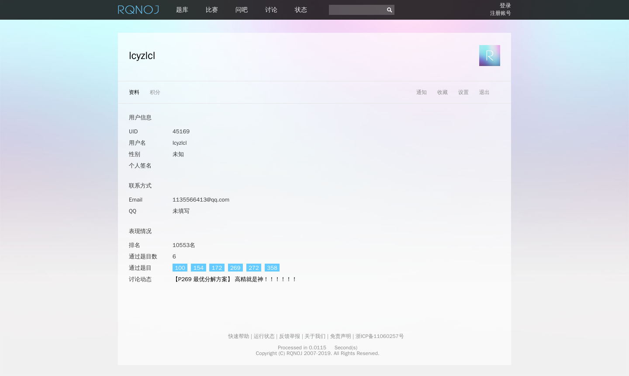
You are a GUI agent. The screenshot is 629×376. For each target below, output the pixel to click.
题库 (182, 10)
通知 (421, 92)
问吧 (241, 10)
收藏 (442, 92)
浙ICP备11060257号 (380, 336)
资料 (134, 92)
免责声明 (340, 336)
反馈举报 (289, 336)
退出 (484, 92)
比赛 (212, 10)
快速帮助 (238, 336)
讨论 (271, 10)
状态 (301, 10)
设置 (463, 92)
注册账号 (500, 13)
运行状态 (264, 336)
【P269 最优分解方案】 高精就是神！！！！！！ (235, 279)
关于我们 (314, 336)
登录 (505, 5)
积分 (155, 92)
